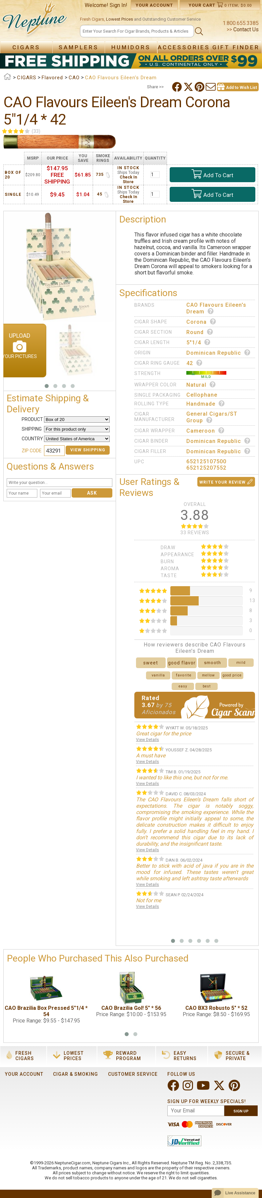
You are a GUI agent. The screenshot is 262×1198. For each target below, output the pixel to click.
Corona (201, 321)
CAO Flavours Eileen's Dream (216, 308)
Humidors (131, 47)
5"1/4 (198, 342)
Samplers (79, 47)
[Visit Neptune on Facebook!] (173, 1088)
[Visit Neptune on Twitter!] (219, 1088)
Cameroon (205, 430)
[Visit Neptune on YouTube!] (204, 1088)
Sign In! (118, 5)
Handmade (205, 403)
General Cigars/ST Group (211, 417)
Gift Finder (236, 47)
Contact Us (245, 29)
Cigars (26, 47)
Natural (201, 384)
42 (194, 363)
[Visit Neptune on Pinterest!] (235, 1088)
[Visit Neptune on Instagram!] (188, 1088)
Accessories (184, 47)
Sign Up (241, 1111)
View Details (147, 739)
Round (199, 332)
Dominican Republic (218, 352)
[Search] (137, 31)
